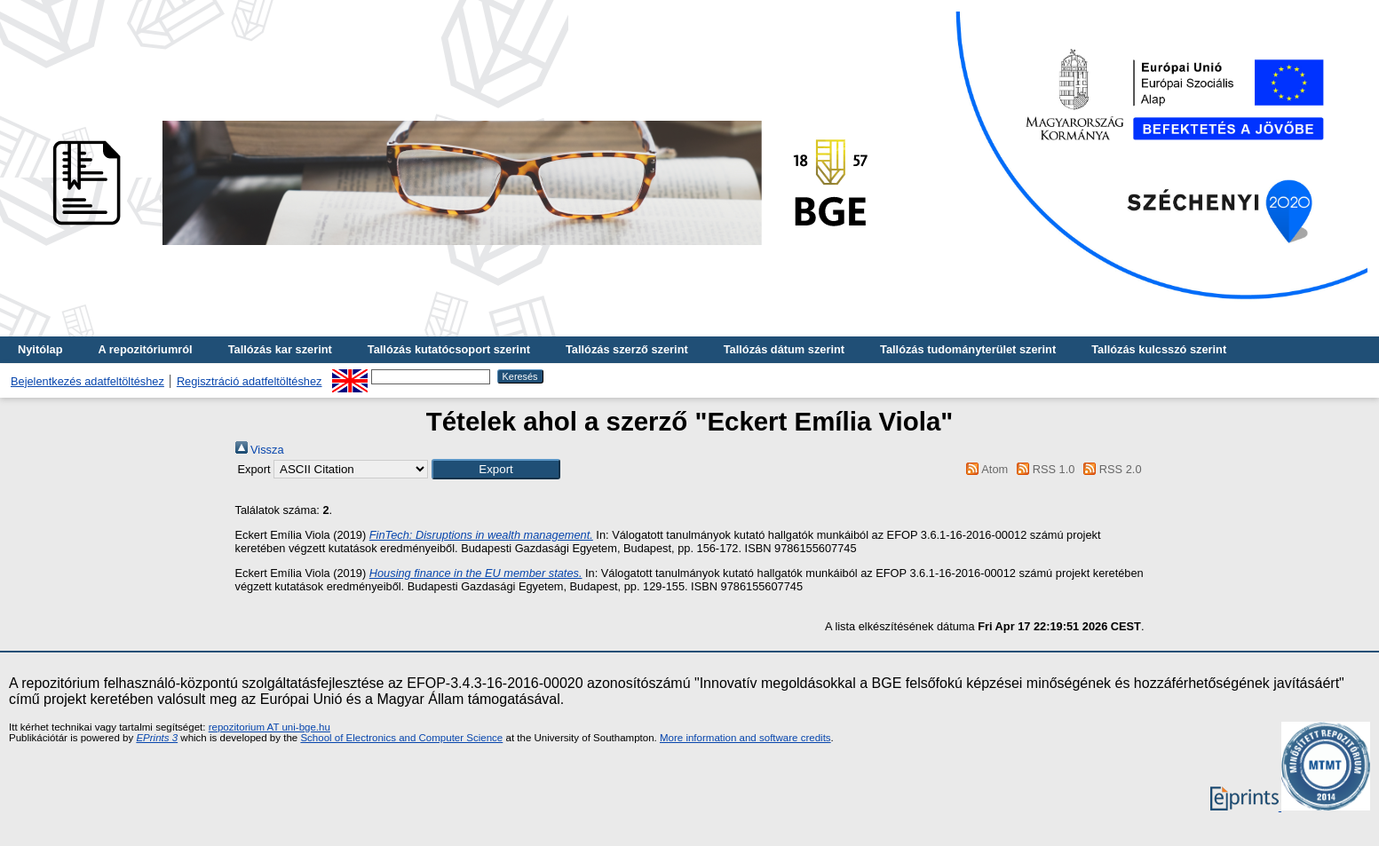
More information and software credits (745, 737)
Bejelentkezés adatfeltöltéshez (87, 381)
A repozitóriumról (145, 349)
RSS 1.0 (1043, 469)
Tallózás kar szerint (280, 349)
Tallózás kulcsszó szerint (1158, 349)
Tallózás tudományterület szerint (968, 349)
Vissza (259, 449)
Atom (984, 469)
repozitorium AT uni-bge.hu (269, 727)
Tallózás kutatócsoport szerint (449, 349)
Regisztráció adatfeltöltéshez (249, 381)
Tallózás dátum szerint (784, 349)
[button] (496, 469)
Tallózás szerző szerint (627, 349)
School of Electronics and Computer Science (401, 737)
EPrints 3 (157, 737)
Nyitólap (40, 349)
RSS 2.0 (1110, 469)
